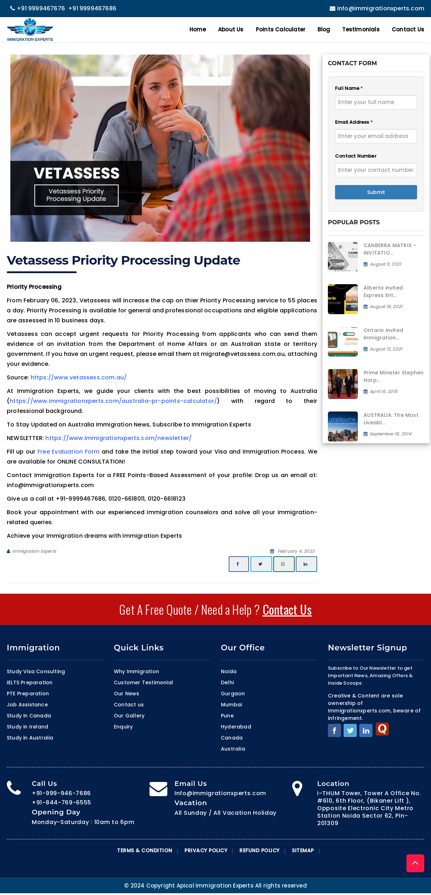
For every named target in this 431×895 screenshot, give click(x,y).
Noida (229, 671)
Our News (127, 693)
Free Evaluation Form (68, 452)
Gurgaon (233, 693)
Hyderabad (236, 726)
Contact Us (408, 29)
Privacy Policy (205, 850)
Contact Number (355, 156)
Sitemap (303, 850)
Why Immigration (136, 671)
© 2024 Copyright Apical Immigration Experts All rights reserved (215, 885)
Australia (233, 748)
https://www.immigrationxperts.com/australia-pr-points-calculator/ (113, 401)
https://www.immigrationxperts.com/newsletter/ (118, 438)
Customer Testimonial (143, 682)
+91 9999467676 (37, 8)
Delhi (227, 682)
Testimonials (360, 29)
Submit (376, 192)
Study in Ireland (27, 726)
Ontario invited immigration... (383, 334)
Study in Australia (30, 737)
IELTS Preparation (29, 682)
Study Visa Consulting (36, 671)
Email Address (354, 122)
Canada (232, 737)
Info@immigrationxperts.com (220, 793)
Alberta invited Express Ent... (383, 291)
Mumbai (231, 704)
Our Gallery (129, 715)
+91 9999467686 (92, 8)
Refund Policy (259, 850)
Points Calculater (280, 29)
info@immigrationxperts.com (376, 8)
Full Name (349, 88)
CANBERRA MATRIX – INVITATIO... (390, 249)
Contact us (129, 704)
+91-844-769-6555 (61, 802)
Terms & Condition (144, 850)
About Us (231, 29)
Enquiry (123, 726)
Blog (324, 29)
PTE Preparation (28, 693)
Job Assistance (27, 704)
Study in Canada (29, 715)
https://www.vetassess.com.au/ (79, 377)
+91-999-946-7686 (61, 793)
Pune (227, 715)
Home (197, 29)
